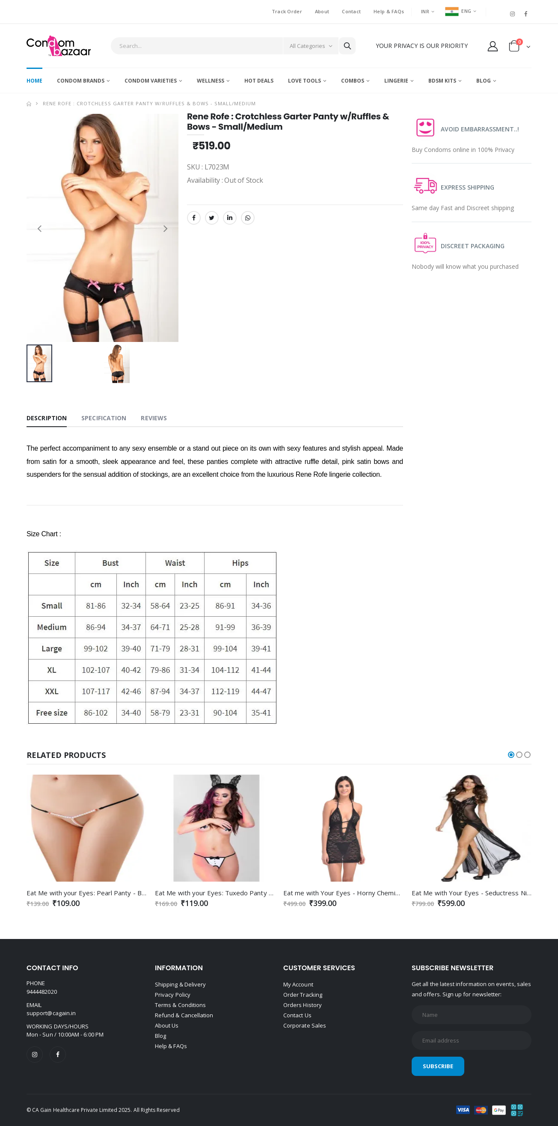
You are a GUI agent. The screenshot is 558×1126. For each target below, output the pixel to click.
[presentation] (39, 228)
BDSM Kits (442, 80)
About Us (167, 1025)
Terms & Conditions (180, 1005)
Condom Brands (80, 80)
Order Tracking (302, 994)
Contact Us (297, 1015)
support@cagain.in (51, 1013)
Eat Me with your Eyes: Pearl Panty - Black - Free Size (106, 892)
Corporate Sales (304, 1025)
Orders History (302, 1005)
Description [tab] (47, 418)
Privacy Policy (172, 994)
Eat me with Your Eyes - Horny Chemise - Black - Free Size (370, 892)
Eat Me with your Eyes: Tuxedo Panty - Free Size (228, 892)
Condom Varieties (151, 80)
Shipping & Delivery (180, 984)
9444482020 (42, 991)
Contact (351, 11)
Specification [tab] (103, 418)
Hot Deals (258, 80)
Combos (352, 80)
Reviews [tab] (154, 418)
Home (34, 80)
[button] (519, 48)
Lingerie (396, 80)
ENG (458, 11)
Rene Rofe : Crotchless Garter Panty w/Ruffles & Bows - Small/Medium (149, 103)
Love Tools (304, 80)
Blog (483, 80)
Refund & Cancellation (184, 1015)
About (322, 11)
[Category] (310, 45)
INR (425, 11)
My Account (298, 984)
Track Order (287, 11)
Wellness (210, 80)
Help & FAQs (389, 11)
